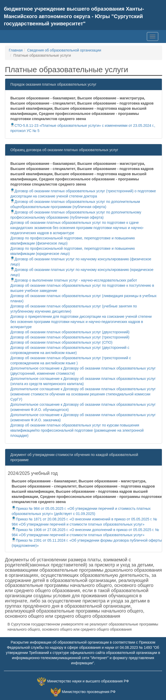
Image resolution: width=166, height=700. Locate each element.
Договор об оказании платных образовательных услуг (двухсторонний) (69, 332)
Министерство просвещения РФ (89, 692)
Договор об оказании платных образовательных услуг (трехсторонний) (69, 337)
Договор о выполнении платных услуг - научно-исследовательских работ (73, 280)
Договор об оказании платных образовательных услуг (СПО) (61, 342)
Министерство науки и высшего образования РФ (88, 681)
